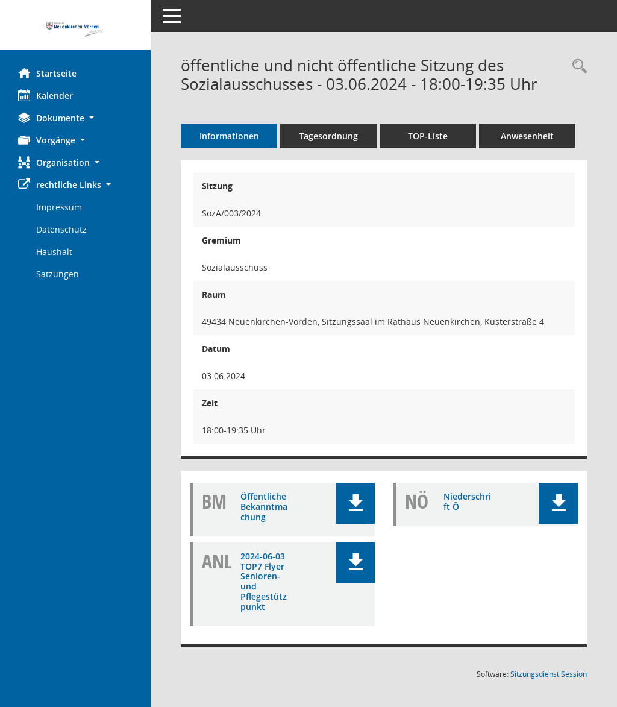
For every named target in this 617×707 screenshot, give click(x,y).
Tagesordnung (328, 136)
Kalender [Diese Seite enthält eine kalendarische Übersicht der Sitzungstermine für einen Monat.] (45, 95)
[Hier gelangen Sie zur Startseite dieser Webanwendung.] (75, 29)
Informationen (229, 136)
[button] (75, 118)
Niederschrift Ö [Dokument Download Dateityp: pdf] (467, 501)
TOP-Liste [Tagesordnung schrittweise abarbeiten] (428, 136)
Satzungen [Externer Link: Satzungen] (57, 274)
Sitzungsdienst (548, 674)
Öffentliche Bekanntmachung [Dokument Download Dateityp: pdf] (263, 507)
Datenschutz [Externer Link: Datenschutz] (61, 229)
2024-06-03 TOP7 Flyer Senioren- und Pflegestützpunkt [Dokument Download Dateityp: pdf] (263, 581)
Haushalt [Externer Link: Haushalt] (54, 251)
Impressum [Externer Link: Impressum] (59, 207)
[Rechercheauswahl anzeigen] (576, 67)
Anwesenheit (527, 136)
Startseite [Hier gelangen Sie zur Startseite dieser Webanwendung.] (47, 73)
